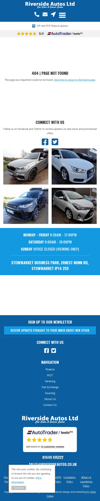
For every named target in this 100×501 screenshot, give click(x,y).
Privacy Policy (8, 479)
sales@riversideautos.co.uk (45, 14)
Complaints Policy (69, 479)
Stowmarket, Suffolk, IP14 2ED (53, 14)
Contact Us (50, 405)
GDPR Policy (57, 479)
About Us (50, 399)
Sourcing (50, 393)
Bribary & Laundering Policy (86, 481)
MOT (50, 375)
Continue (19, 488)
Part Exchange (50, 387)
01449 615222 (36, 14)
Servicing (50, 381)
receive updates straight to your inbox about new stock (50, 330)
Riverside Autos (50, 5)
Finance (50, 369)
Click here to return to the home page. (75, 80)
